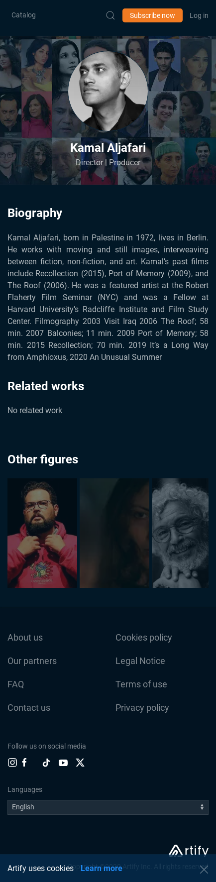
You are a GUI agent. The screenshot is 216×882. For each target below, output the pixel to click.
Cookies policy (143, 637)
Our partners (32, 661)
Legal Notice (140, 661)
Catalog (23, 15)
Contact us (28, 707)
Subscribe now (152, 15)
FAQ (15, 684)
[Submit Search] (110, 15)
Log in (199, 15)
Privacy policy (142, 707)
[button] (108, 91)
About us (25, 637)
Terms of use (141, 684)
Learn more (101, 868)
